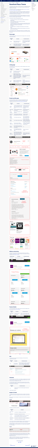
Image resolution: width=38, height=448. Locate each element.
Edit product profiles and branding (21, 100)
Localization (2, 7)
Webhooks (27, 0)
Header (33, 9)
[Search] (32, 0)
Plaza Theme (2, 21)
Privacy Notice (15, 446)
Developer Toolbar (3, 19)
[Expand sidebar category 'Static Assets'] (8, 6)
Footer (32, 10)
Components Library (3, 20)
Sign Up (36, 0)
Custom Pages (2, 15)
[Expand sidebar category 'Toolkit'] (8, 18)
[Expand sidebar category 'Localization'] (8, 7)
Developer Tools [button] (2, 17)
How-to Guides (2, 5)
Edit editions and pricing (16, 252)
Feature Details (33, 6)
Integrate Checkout (3, 16)
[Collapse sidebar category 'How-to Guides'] (8, 5)
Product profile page (34, 4)
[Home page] (10, 2)
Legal (19, 446)
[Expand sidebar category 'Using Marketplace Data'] (8, 8)
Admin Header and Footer (4, 14)
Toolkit (1, 18)
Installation (2, 3)
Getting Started (2, 4)
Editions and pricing (34, 5)
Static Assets (2, 6)
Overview (2, 2)
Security (22, 446)
